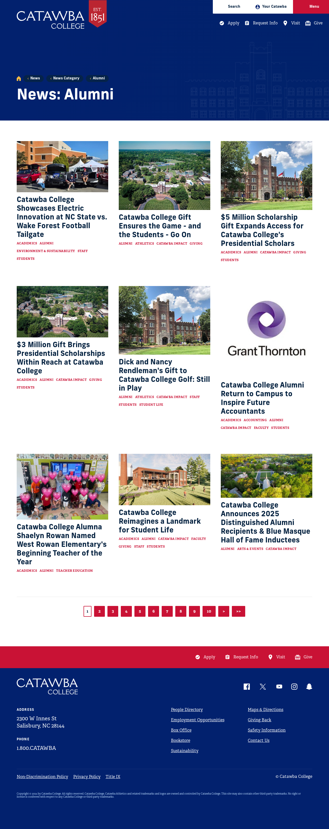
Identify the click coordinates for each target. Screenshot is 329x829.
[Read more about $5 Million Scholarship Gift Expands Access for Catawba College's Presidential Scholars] (267, 175)
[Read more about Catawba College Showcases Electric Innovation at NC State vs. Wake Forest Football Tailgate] (62, 166)
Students (26, 259)
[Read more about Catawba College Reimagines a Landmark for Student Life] (165, 479)
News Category (66, 78)
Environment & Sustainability (46, 251)
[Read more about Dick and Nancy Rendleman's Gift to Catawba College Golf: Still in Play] (165, 320)
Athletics (144, 244)
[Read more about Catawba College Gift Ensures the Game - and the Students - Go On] (165, 175)
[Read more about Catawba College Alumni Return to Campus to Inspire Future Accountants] (267, 332)
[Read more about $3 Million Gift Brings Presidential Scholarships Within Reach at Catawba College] (62, 312)
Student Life (151, 405)
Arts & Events (250, 549)
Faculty (261, 428)
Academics (27, 243)
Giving (196, 244)
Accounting (255, 420)
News (35, 78)
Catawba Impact (172, 244)
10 (209, 611)
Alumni (99, 78)
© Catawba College (294, 776)
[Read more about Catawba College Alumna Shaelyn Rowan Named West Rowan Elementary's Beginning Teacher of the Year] (62, 487)
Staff (83, 251)
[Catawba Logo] (47, 686)
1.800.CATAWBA (36, 748)
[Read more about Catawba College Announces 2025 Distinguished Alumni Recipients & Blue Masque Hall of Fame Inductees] (267, 476)
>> (238, 611)
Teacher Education (74, 571)
